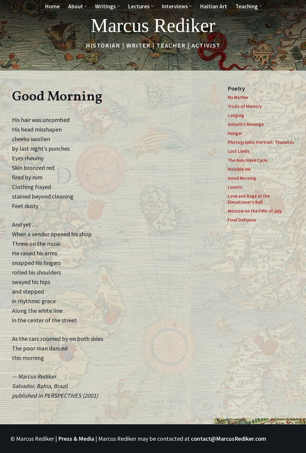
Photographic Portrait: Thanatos (261, 142)
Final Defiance (242, 220)
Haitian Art (213, 6)
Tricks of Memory (245, 106)
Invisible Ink (239, 169)
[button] (86, 6)
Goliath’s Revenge (246, 124)
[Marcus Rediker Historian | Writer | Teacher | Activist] (153, 25)
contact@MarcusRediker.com (228, 438)
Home (52, 6)
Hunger (235, 133)
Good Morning (242, 178)
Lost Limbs (239, 151)
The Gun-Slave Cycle (247, 160)
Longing (236, 115)
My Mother (238, 97)
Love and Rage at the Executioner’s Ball (249, 199)
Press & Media (76, 438)
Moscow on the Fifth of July (254, 211)
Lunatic (235, 187)
